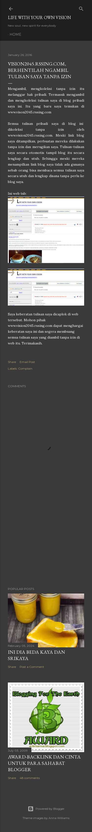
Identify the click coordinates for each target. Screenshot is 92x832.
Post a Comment (32, 667)
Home (15, 34)
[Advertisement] (46, 544)
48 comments (30, 778)
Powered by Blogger (46, 809)
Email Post (27, 362)
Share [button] (12, 362)
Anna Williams (59, 818)
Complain (25, 368)
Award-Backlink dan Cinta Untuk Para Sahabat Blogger (44, 763)
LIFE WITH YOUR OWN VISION (39, 17)
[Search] (81, 7)
